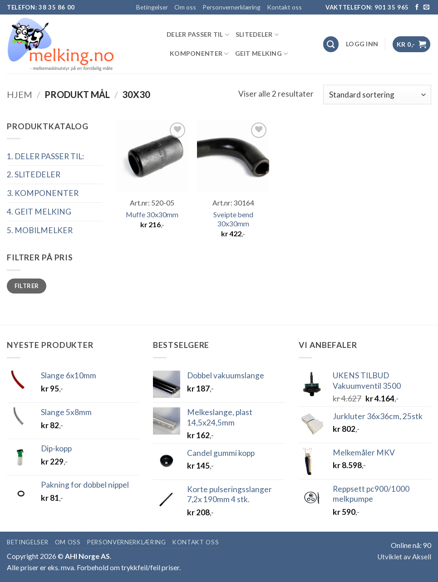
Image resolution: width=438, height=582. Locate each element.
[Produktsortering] (377, 94)
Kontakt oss (284, 7)
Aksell (421, 557)
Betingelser (152, 7)
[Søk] (331, 44)
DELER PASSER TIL (198, 34)
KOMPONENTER (199, 53)
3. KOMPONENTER (43, 193)
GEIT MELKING (261, 53)
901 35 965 (391, 7)
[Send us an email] (426, 7)
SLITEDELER (257, 34)
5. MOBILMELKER (40, 230)
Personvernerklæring (231, 7)
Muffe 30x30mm (152, 214)
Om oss (185, 7)
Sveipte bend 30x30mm (233, 219)
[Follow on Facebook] (417, 7)
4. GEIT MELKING (39, 211)
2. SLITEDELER (33, 174)
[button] (362, 44)
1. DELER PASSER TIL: (45, 156)
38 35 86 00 (57, 7)
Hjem (19, 94)
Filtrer (27, 285)
